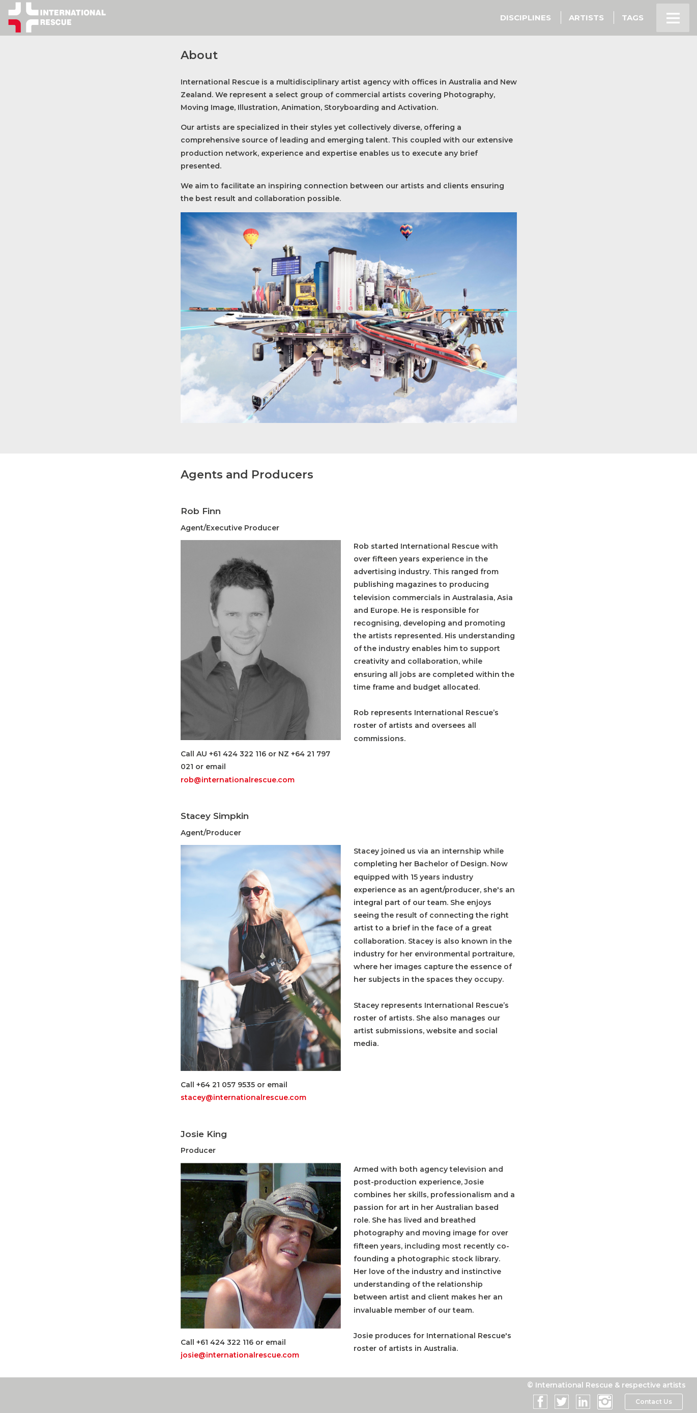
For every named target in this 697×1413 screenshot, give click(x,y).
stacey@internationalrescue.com (243, 1097)
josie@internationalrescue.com (240, 1355)
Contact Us (653, 1401)
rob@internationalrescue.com (238, 779)
